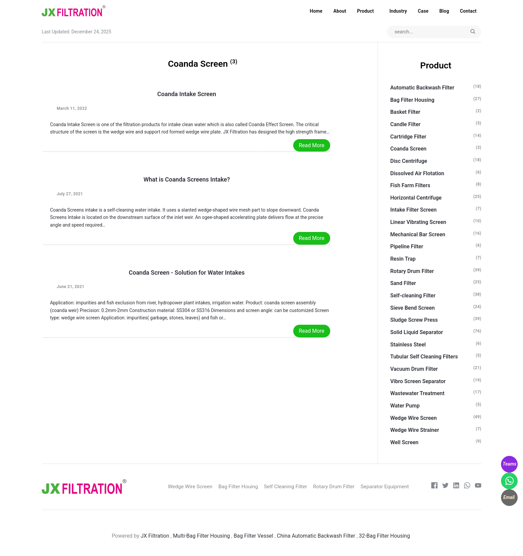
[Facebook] (434, 487)
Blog (444, 11)
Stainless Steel (408, 344)
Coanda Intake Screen (186, 94)
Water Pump (405, 406)
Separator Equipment (394, 487)
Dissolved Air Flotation (417, 173)
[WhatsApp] (509, 481)
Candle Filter (405, 124)
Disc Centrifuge (408, 161)
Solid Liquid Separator (416, 332)
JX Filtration (155, 536)
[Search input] (433, 32)
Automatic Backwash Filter (422, 88)
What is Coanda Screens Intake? (186, 179)
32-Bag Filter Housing (385, 536)
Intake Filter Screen (413, 210)
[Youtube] (478, 487)
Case (423, 11)
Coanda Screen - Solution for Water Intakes (187, 272)
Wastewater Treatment (417, 393)
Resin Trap (403, 259)
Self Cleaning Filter (293, 487)
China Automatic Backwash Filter (316, 536)
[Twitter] (445, 487)
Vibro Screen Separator (418, 381)
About (339, 11)
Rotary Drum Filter (412, 271)
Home (316, 11)
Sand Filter (403, 283)
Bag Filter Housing (412, 100)
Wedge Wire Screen (413, 418)
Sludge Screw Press (414, 320)
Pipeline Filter (406, 247)
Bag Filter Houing (245, 487)
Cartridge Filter (408, 136)
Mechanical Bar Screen (417, 234)
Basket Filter (405, 112)
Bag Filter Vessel (253, 536)
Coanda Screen (408, 149)
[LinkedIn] (456, 487)
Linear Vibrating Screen (418, 222)
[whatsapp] (467, 487)
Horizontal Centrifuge (416, 198)
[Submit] (473, 32)
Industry (398, 11)
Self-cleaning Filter (413, 296)
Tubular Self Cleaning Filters (424, 357)
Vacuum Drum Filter (414, 369)
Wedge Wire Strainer (414, 430)
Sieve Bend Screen (412, 308)
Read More (312, 145)
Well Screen (404, 443)
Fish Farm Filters (410, 186)
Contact (468, 11)
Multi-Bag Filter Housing (201, 536)
